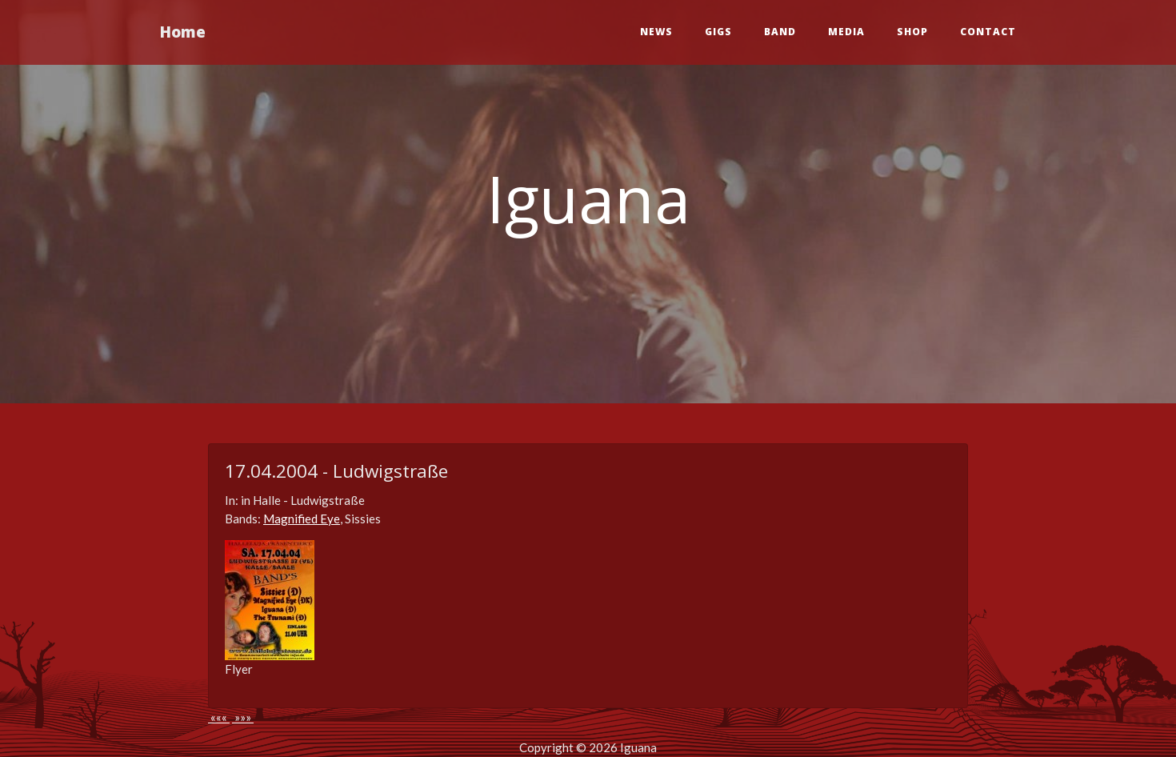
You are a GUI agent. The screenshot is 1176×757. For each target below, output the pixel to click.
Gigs (718, 31)
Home (183, 32)
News (656, 31)
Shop (912, 31)
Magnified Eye (301, 518)
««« (219, 717)
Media (846, 31)
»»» (243, 717)
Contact (988, 31)
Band (780, 31)
